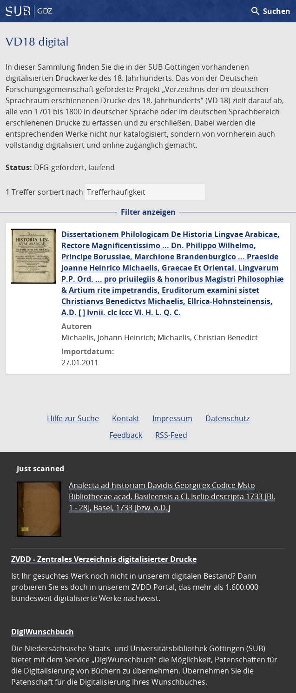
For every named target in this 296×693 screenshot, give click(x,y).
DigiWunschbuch (42, 632)
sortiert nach (60, 192)
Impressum (172, 418)
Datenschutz (227, 418)
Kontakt (125, 418)
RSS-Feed (171, 435)
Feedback (125, 435)
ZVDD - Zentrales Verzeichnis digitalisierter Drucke (104, 559)
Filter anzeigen (148, 212)
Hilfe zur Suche (73, 418)
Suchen (270, 11)
